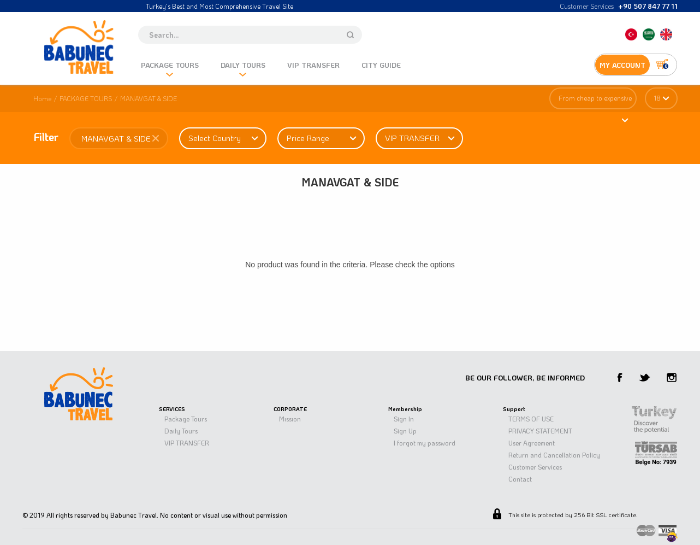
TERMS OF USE (531, 418)
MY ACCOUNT (622, 64)
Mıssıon (290, 418)
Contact (520, 478)
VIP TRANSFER (186, 442)
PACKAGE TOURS (86, 98)
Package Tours (185, 418)
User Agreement (531, 442)
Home (42, 98)
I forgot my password (424, 442)
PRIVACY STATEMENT (540, 430)
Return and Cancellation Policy (554, 454)
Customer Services (535, 466)
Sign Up (405, 430)
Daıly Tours (181, 430)
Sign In (404, 418)
